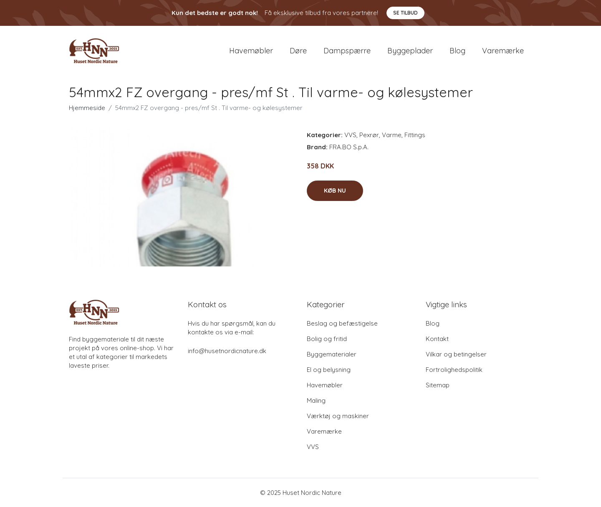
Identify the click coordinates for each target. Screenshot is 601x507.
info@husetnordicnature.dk (227, 351)
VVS (350, 135)
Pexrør (369, 135)
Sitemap (437, 385)
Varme (392, 135)
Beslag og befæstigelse (342, 323)
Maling (316, 400)
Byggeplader (410, 50)
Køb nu (335, 190)
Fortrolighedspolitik (454, 370)
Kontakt (437, 339)
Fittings (414, 135)
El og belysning (329, 370)
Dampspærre (347, 50)
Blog (457, 50)
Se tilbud (405, 13)
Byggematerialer (331, 354)
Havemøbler (251, 50)
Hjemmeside (87, 108)
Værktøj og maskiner (338, 416)
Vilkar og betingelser (456, 354)
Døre (298, 50)
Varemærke (503, 50)
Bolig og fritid (327, 339)
